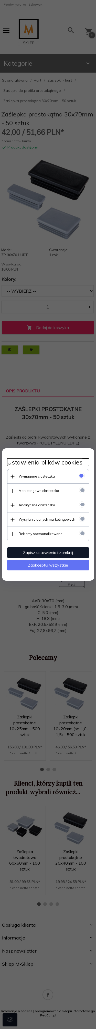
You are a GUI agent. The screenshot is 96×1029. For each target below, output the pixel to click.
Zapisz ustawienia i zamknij (48, 552)
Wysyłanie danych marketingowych (47, 519)
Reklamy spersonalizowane (40, 534)
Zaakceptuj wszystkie (48, 565)
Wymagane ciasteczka (37, 476)
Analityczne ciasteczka (37, 505)
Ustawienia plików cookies (44, 462)
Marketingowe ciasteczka (39, 491)
